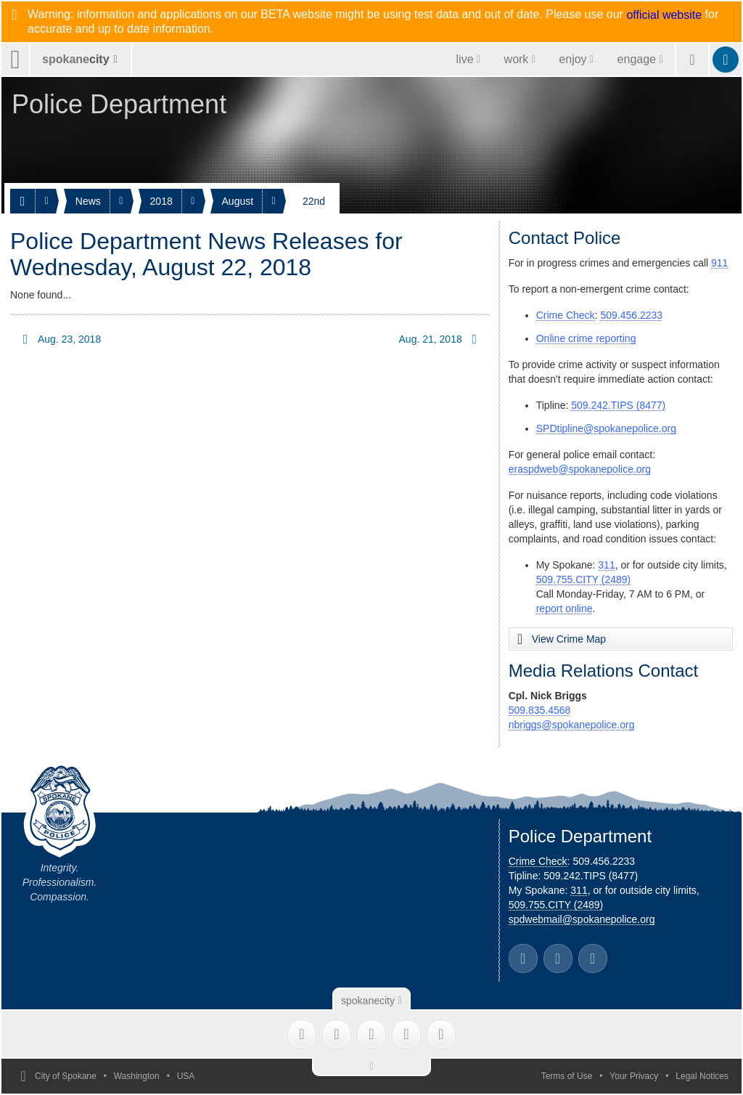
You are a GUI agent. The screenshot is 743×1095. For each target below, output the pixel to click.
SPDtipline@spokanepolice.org (606, 428)
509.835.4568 (540, 710)
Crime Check (565, 315)
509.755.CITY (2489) (583, 579)
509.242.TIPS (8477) (618, 405)
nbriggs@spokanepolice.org (572, 724)
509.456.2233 (631, 315)
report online (564, 608)
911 (719, 263)
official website (664, 15)
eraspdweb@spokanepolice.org (580, 469)
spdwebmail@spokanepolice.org (582, 919)
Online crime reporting (586, 338)
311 (606, 565)
